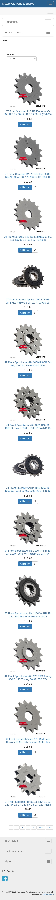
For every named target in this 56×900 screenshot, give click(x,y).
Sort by (10, 54)
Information (11, 840)
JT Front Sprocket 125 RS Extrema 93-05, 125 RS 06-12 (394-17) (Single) (28, 238)
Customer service (14, 851)
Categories (11, 21)
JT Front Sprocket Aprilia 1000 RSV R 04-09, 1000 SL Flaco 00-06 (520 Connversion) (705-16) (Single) (27, 365)
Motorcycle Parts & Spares (18, 3)
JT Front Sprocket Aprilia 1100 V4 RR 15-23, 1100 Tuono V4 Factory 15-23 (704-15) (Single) (28, 553)
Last (49, 827)
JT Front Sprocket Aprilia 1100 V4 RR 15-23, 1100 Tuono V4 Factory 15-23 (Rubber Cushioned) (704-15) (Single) (28, 616)
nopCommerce (48, 894)
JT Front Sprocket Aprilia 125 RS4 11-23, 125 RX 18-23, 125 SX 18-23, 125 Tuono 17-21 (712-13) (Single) (28, 804)
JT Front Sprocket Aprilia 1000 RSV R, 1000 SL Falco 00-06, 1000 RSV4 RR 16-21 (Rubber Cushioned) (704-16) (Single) (28, 491)
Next (41, 827)
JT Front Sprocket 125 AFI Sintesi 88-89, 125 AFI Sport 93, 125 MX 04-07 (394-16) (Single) (28, 177)
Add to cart (25, 124)
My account (11, 861)
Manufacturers (13, 32)
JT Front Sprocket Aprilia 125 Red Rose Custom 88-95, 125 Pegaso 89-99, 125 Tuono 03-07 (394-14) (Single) (28, 742)
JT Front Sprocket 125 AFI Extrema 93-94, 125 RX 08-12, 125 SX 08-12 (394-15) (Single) (28, 114)
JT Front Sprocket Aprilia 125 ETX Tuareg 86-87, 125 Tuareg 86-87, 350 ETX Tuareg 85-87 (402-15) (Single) (27, 679)
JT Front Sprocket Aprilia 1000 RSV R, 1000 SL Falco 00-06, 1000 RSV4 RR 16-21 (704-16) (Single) (28, 428)
